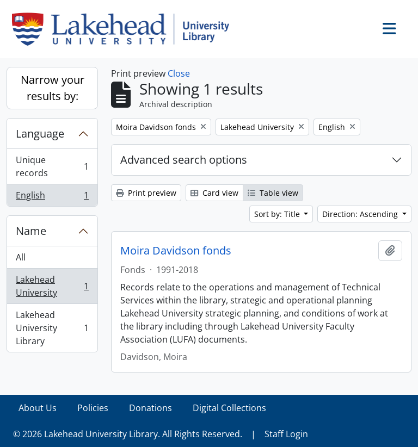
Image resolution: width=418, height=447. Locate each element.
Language (40, 133)
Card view (214, 193)
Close (179, 73)
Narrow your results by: (52, 87)
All (21, 257)
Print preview (146, 193)
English (52, 197)
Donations (150, 408)
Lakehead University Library (52, 328)
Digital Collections (229, 408)
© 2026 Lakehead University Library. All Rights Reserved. (127, 434)
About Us (38, 408)
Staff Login (286, 434)
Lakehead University (52, 286)
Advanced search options (183, 159)
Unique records (52, 166)
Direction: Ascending (361, 214)
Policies (92, 408)
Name (31, 230)
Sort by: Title (278, 214)
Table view (273, 193)
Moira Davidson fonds (175, 250)
